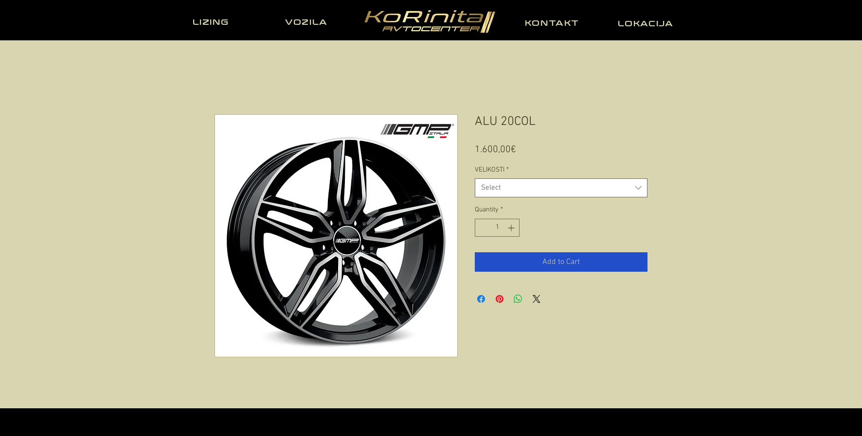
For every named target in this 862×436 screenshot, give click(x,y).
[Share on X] (536, 299)
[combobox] (561, 187)
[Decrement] (482, 227)
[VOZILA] (307, 22)
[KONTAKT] (553, 23)
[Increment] (512, 227)
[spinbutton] (497, 227)
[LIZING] (211, 22)
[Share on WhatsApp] (518, 299)
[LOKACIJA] (646, 23)
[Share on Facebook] (481, 299)
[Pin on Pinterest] (499, 299)
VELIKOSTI (492, 170)
